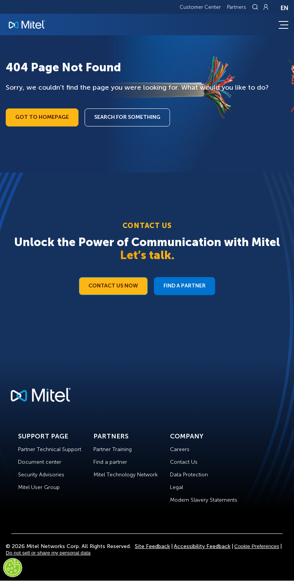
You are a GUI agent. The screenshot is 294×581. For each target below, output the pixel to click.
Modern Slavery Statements (203, 500)
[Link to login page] (266, 7)
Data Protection (189, 474)
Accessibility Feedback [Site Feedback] (202, 546)
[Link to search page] (256, 7)
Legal (176, 487)
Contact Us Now (113, 285)
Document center (39, 462)
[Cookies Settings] (12, 567)
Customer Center (200, 7)
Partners (236, 7)
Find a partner (110, 462)
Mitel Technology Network (125, 474)
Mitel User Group (39, 487)
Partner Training (112, 449)
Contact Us (184, 462)
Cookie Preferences (256, 546)
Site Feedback (152, 546)
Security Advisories (41, 474)
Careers (179, 449)
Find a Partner (184, 285)
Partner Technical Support (49, 449)
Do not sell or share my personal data (48, 553)
